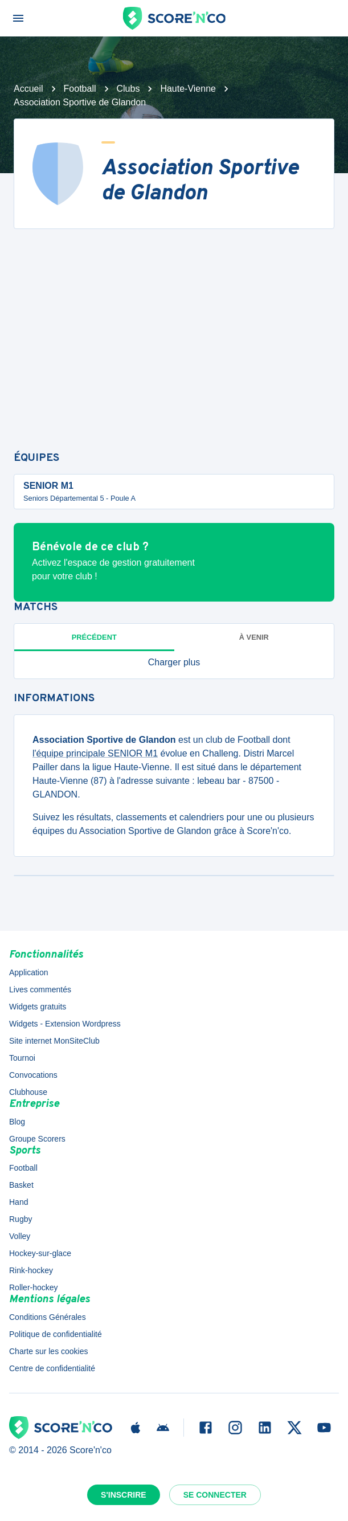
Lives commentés (40, 989)
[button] (174, 662)
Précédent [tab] (94, 637)
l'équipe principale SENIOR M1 (95, 753)
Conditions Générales (47, 1317)
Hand (18, 1202)
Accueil (28, 88)
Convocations (33, 1075)
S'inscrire (123, 1494)
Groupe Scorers (37, 1138)
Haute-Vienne (188, 88)
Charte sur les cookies (48, 1351)
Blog (17, 1121)
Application (28, 972)
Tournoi (22, 1057)
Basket (21, 1184)
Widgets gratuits (37, 1006)
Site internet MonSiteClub (54, 1040)
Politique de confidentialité (55, 1334)
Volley (19, 1236)
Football (80, 88)
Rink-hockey (31, 1270)
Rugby (20, 1219)
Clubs (128, 88)
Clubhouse (28, 1092)
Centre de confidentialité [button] (52, 1368)
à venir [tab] (254, 637)
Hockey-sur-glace (40, 1253)
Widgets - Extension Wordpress (65, 1023)
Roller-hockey (33, 1287)
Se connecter (215, 1494)
